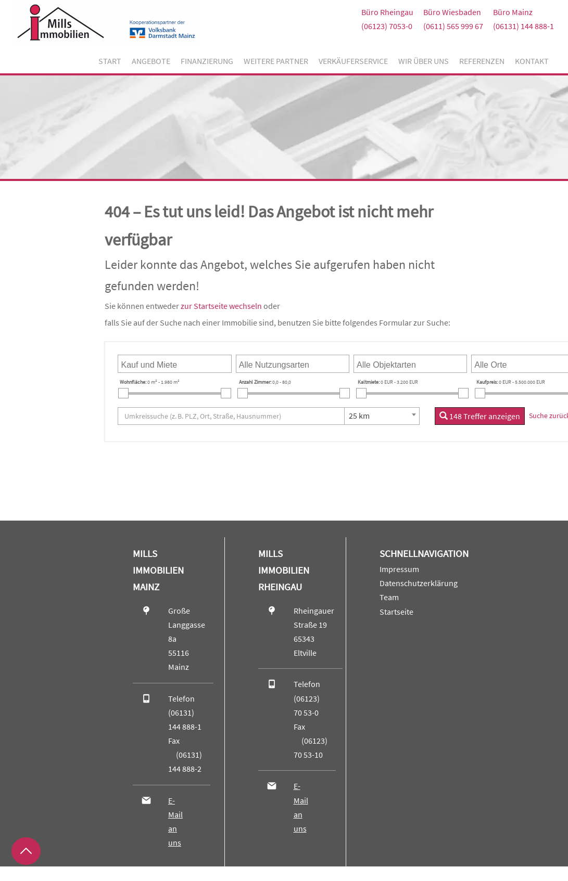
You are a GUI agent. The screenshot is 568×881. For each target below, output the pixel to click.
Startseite (396, 611)
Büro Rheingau (387, 12)
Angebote (151, 61)
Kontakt (532, 61)
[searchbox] (171, 364)
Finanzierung (207, 61)
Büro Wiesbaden (452, 12)
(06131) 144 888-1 (523, 26)
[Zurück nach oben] (26, 851)
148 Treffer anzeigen (479, 416)
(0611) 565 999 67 (453, 26)
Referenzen (481, 61)
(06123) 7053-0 (386, 26)
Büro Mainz (513, 12)
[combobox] (174, 364)
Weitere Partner (276, 61)
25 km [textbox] (359, 415)
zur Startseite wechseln (221, 306)
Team (389, 597)
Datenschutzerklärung (419, 583)
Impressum (399, 569)
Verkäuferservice (353, 61)
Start (109, 61)
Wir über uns (423, 61)
